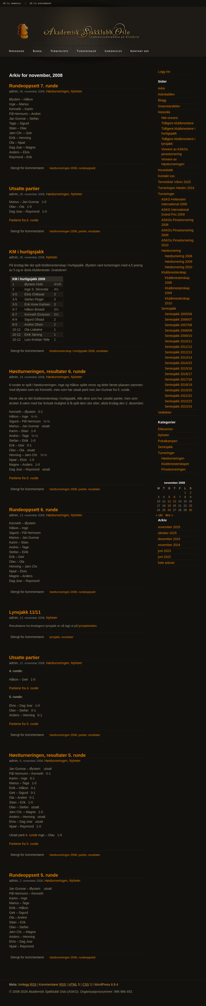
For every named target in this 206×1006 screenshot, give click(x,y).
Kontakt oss (140, 51)
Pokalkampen (167, 441)
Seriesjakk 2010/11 (178, 341)
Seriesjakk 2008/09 (178, 330)
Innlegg (27, 984)
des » (169, 515)
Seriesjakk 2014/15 (178, 363)
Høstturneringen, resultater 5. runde (47, 755)
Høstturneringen (57, 91)
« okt (159, 515)
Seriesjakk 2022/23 (178, 401)
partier (83, 231)
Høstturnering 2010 (178, 267)
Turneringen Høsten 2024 (176, 188)
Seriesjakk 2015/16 (178, 368)
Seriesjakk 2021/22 (178, 396)
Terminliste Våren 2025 (174, 182)
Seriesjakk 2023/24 (178, 406)
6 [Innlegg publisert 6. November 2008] (174, 497)
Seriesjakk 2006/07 (178, 319)
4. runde (31, 835)
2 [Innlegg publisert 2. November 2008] (190, 492)
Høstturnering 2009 (178, 261)
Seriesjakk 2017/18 (178, 379)
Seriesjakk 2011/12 (178, 347)
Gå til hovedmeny (39, 3)
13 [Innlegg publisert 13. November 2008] (174, 501)
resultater (94, 231)
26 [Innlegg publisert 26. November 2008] (169, 510)
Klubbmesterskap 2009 (177, 290)
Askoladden (113, 51)
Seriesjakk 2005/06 (178, 314)
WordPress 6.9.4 (106, 984)
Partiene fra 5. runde (23, 724)
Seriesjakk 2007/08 (178, 325)
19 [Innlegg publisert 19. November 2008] (169, 505)
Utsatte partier (24, 188)
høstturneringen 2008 (63, 168)
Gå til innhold (12, 3)
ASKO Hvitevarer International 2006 (174, 201)
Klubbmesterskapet (175, 464)
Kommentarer (52, 984)
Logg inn (164, 71)
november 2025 (169, 527)
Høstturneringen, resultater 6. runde (47, 371)
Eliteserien (165, 429)
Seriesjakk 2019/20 (178, 390)
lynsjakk (55, 637)
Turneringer (87, 51)
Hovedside (14, 51)
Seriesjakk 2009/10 (178, 336)
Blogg (37, 51)
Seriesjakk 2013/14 (178, 357)
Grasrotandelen (169, 106)
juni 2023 (164, 551)
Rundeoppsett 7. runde (33, 85)
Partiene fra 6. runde (23, 220)
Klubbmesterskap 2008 (177, 280)
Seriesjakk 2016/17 (178, 374)
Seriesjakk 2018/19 (178, 385)
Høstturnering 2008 (178, 256)
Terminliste (60, 51)
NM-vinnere (169, 118)
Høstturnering (171, 250)
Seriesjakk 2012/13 (178, 352)
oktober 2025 (167, 533)
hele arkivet (166, 563)
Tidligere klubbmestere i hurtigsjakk (178, 131)
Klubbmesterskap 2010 (177, 301)
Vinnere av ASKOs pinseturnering (174, 151)
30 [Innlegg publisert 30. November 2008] (190, 510)
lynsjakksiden (88, 625)
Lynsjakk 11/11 (25, 612)
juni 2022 (164, 557)
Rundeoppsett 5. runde (33, 875)
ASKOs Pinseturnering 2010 (177, 242)
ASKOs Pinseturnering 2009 (177, 232)
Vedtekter (164, 412)
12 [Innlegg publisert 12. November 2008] (169, 501)
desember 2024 (169, 539)
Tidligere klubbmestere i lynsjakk (178, 141)
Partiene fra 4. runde (23, 688)
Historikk (164, 112)
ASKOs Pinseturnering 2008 (177, 222)
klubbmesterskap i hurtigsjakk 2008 (72, 351)
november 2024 (169, 545)
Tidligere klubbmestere (177, 123)
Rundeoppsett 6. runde (33, 509)
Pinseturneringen (173, 469)
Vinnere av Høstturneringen (172, 161)
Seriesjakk (168, 308)
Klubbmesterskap (173, 272)
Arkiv (161, 88)
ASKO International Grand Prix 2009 (175, 212)
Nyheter (76, 91)
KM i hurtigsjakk (26, 251)
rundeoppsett (87, 168)
